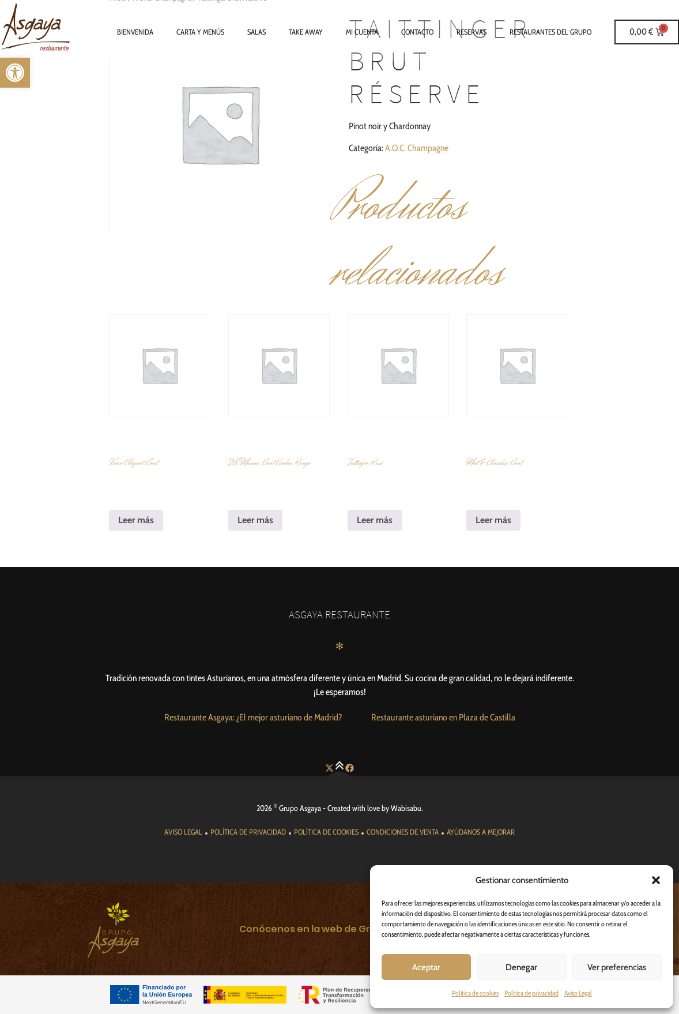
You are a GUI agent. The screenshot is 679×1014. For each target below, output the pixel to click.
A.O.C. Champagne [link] (416, 147)
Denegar (521, 967)
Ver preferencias (616, 967)
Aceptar (426, 967)
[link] (15, 73)
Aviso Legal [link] (578, 993)
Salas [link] (256, 31)
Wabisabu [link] (406, 808)
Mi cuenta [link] (362, 31)
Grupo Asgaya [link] (300, 808)
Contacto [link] (417, 31)
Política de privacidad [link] (531, 993)
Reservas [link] (471, 31)
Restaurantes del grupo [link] (550, 31)
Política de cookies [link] (475, 993)
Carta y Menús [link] (200, 31)
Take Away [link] (306, 31)
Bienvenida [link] (135, 31)
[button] (656, 880)
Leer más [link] (136, 519)
